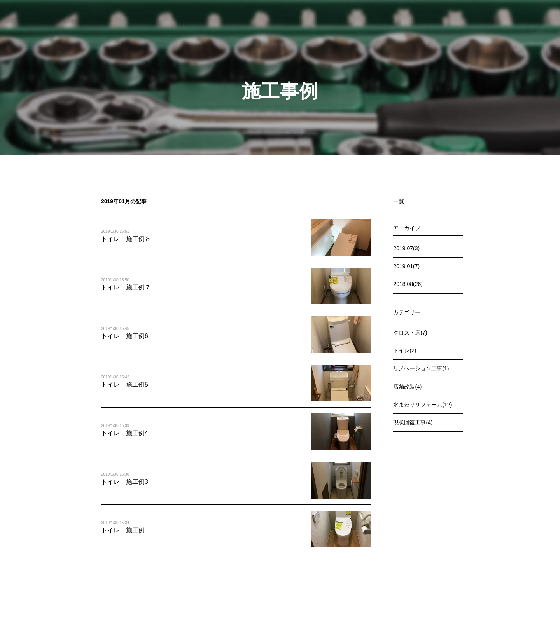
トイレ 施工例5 (124, 384)
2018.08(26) (408, 284)
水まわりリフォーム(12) (422, 404)
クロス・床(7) (410, 333)
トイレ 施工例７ (126, 287)
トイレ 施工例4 (124, 433)
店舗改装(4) (407, 387)
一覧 (398, 201)
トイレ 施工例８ (126, 238)
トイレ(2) (404, 350)
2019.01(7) (406, 266)
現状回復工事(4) (412, 422)
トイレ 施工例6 (124, 336)
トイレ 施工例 (123, 530)
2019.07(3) (406, 248)
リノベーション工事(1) (421, 368)
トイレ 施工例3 (124, 481)
